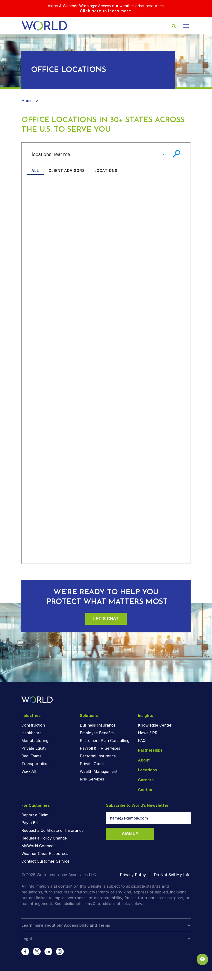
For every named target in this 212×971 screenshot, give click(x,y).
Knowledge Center (155, 725)
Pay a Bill (29, 822)
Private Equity (33, 748)
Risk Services (92, 779)
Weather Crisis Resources (44, 853)
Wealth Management (98, 771)
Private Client (92, 763)
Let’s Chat (106, 618)
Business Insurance (98, 725)
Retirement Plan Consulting (104, 740)
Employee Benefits (97, 732)
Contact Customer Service (45, 861)
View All (28, 771)
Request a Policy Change (44, 838)
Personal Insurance (98, 756)
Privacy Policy (133, 874)
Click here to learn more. (106, 10)
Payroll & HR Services (100, 748)
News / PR (147, 732)
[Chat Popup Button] (202, 959)
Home (26, 101)
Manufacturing (34, 740)
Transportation (35, 763)
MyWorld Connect (38, 845)
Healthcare (31, 732)
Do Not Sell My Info (172, 874)
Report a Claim (34, 815)
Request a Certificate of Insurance (52, 830)
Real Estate (31, 756)
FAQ (142, 740)
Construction (33, 725)
